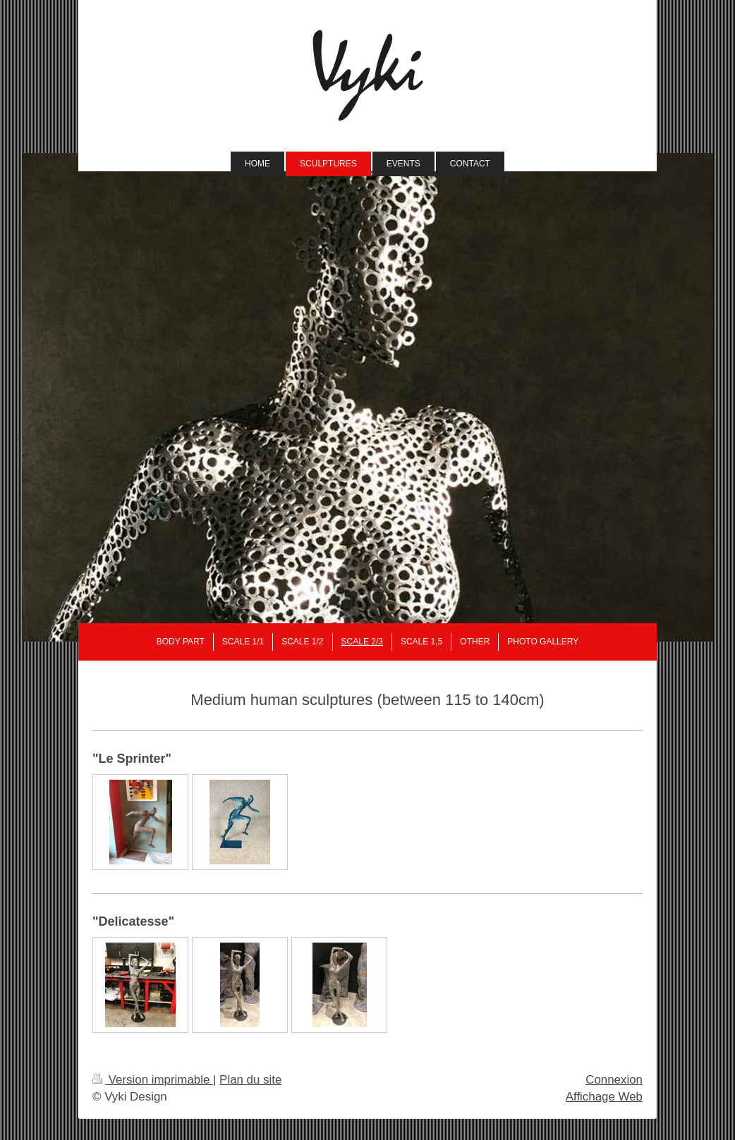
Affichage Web (604, 1096)
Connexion (614, 1079)
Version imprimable (152, 1079)
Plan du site (250, 1079)
